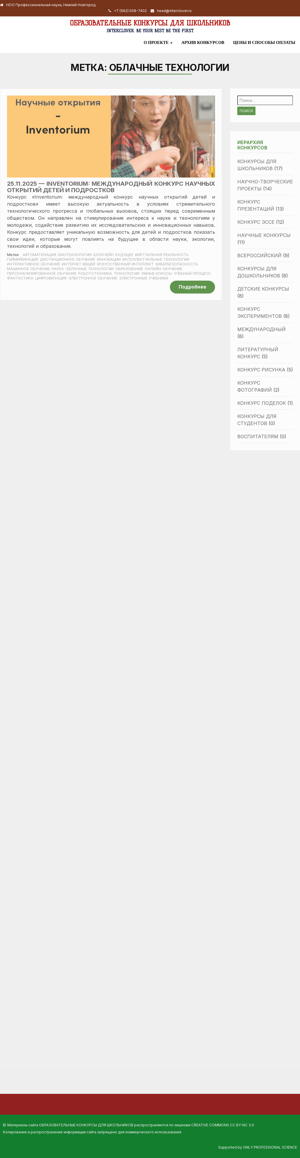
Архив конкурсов (202, 42)
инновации (109, 259)
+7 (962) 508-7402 (130, 10)
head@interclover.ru (174, 10)
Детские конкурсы (263, 289)
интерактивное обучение (33, 264)
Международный (261, 329)
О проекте (158, 42)
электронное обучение (92, 278)
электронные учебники (143, 278)
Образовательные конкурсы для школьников (150, 23)
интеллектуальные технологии (155, 259)
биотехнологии (75, 255)
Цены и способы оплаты (264, 42)
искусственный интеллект (125, 264)
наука (58, 269)
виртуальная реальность (162, 255)
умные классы (156, 273)
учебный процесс (192, 273)
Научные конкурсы (264, 235)
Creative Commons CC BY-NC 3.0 (222, 1125)
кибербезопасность (177, 264)
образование (129, 269)
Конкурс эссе (256, 222)
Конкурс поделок (261, 403)
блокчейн (103, 255)
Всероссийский (259, 255)
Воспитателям (257, 436)
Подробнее (192, 287)
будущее (124, 255)
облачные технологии (90, 269)
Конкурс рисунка (261, 370)
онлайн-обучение (163, 269)
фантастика (20, 278)
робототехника (95, 273)
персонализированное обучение (41, 273)
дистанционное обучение (67, 259)
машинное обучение (28, 269)
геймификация (22, 259)
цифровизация (51, 278)
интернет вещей (78, 264)
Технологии (126, 273)
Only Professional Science (270, 1147)
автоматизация (39, 255)
